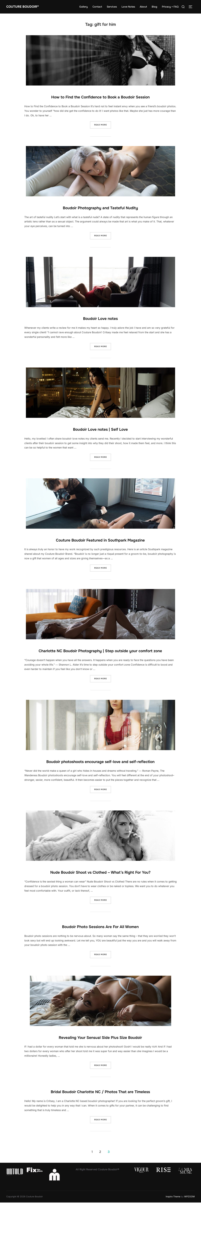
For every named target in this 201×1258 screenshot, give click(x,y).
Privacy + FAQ (170, 6)
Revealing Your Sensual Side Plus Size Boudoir (100, 1083)
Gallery (83, 6)
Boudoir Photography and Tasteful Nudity (100, 216)
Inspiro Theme (173, 1252)
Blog (154, 6)
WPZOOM (189, 1252)
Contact (97, 6)
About (143, 6)
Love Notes (128, 6)
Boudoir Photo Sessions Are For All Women (100, 972)
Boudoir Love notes (100, 327)
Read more (102, 133)
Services (112, 6)
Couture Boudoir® (27, 6)
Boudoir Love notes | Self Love (100, 438)
